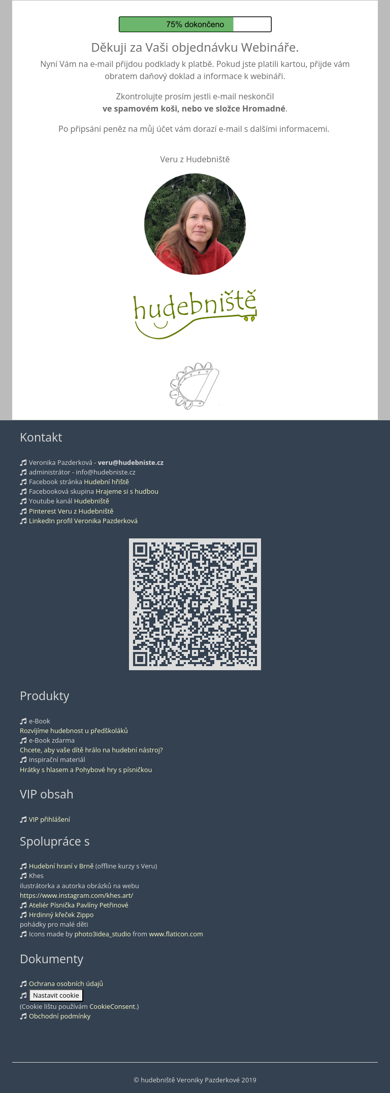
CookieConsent (112, 1006)
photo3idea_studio (103, 933)
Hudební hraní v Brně (61, 865)
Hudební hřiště (106, 481)
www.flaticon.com (176, 933)
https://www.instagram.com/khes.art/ (76, 895)
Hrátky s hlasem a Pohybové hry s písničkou (86, 769)
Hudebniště (91, 500)
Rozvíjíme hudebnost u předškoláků (74, 730)
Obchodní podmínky (59, 1016)
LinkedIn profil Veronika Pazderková (83, 520)
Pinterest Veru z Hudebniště (71, 511)
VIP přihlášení (49, 819)
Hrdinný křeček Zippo (61, 914)
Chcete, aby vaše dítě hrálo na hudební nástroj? (91, 749)
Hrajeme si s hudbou (127, 491)
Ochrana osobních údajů (66, 983)
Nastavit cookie (56, 995)
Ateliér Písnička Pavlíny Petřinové (78, 904)
